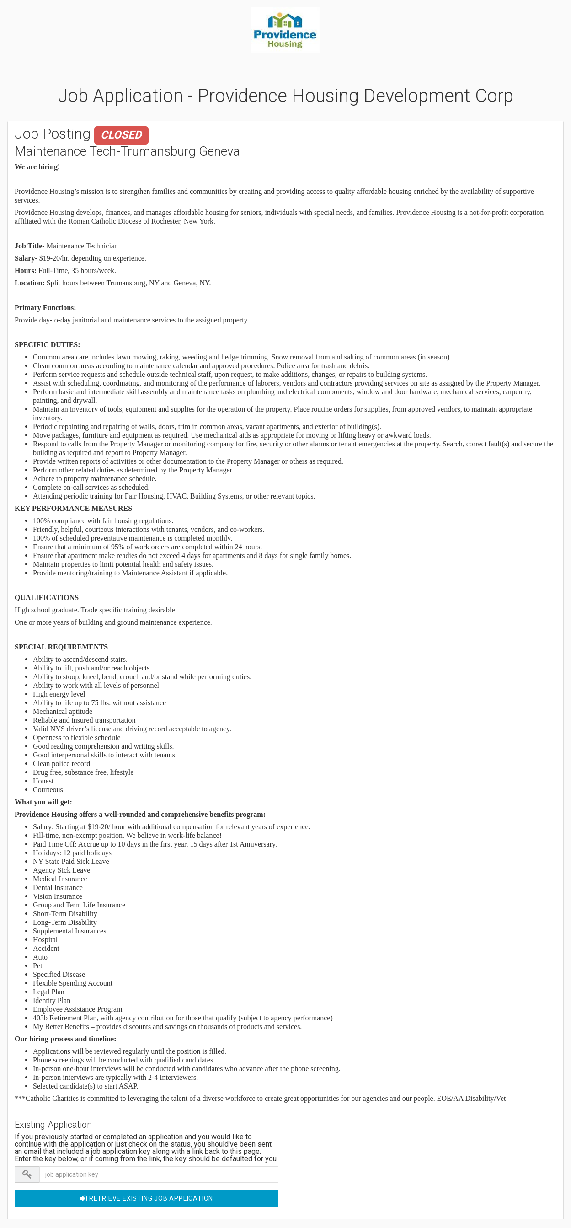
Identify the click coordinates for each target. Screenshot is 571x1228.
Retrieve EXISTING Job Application (146, 1198)
